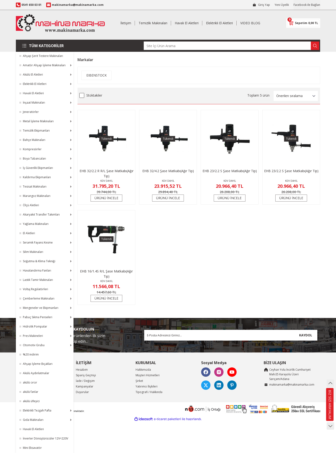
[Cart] (303, 23)
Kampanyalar (84, 386)
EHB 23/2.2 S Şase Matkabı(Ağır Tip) (230, 171)
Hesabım (82, 370)
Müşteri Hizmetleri (148, 375)
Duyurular (82, 392)
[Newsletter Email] (230, 335)
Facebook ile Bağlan (307, 5)
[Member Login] (261, 5)
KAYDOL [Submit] (305, 335)
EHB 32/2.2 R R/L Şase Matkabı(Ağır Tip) (106, 173)
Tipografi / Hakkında (149, 392)
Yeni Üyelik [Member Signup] (282, 5)
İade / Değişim (85, 381)
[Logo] (60, 23)
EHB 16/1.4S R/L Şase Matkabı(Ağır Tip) (106, 274)
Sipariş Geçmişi (86, 375)
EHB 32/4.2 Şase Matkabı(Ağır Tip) (168, 171)
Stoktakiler (94, 95)
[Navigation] (45, 46)
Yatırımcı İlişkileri (147, 386)
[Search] (231, 46)
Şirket (139, 381)
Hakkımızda (143, 370)
